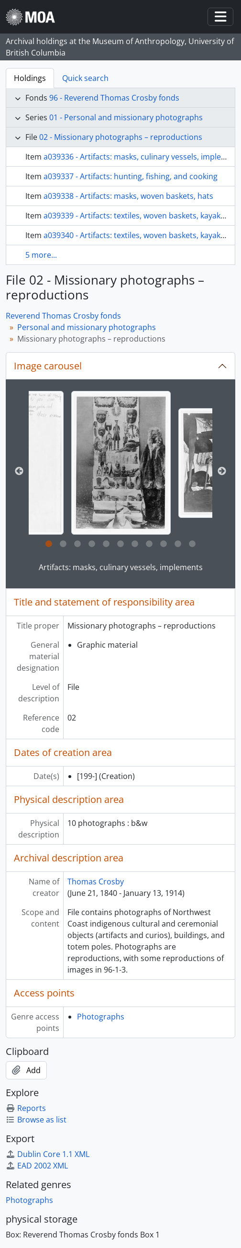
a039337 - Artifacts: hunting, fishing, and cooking (131, 176)
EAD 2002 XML (37, 1165)
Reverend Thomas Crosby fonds (63, 315)
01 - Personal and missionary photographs (126, 117)
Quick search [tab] (85, 78)
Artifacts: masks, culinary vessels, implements (121, 567)
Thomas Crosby (95, 881)
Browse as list (36, 1119)
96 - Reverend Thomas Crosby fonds (114, 97)
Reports (26, 1108)
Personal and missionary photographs (86, 327)
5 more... (41, 255)
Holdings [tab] (30, 78)
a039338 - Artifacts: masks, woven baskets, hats (128, 196)
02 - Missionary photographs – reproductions (120, 137)
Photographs (100, 1016)
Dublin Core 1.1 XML (47, 1154)
